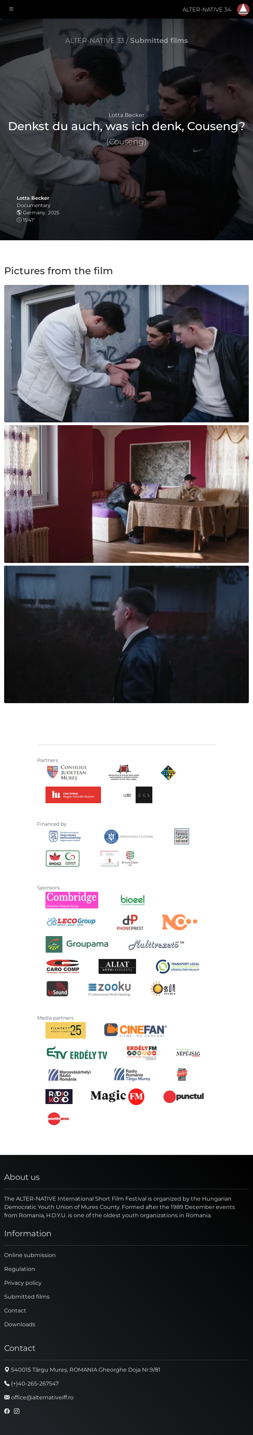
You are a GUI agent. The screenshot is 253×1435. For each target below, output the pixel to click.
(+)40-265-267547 (31, 1383)
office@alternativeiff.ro (39, 1397)
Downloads (19, 1324)
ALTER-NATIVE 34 (207, 9)
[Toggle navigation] (11, 9)
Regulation (19, 1269)
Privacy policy (23, 1283)
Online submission (30, 1255)
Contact (15, 1310)
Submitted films (159, 40)
